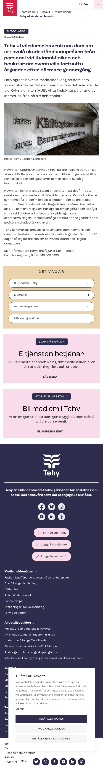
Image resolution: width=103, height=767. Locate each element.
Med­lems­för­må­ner (19, 571)
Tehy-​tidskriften (15, 613)
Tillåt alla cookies (51, 719)
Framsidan (27, 12)
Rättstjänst (12, 589)
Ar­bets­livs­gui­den (17, 623)
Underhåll (10, 762)
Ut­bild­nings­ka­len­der (28, 318)
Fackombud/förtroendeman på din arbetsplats (36, 577)
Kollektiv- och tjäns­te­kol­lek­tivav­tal (27, 629)
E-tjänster (21, 296)
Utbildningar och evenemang (24, 607)
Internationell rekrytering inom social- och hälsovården (43, 658)
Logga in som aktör (54, 556)
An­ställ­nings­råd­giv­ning (20, 583)
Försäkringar (13, 601)
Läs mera (50, 377)
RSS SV (9, 757)
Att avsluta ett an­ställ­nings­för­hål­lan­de (30, 646)
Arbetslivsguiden (26, 306)
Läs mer (19, 708)
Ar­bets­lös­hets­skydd (18, 595)
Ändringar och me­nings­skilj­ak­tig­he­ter (31, 652)
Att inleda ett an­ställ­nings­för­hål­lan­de (29, 634)
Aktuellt (44, 12)
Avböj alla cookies (51, 728)
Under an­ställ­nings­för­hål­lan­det (25, 640)
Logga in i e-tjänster (54, 544)
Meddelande (63, 12)
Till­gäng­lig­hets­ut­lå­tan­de (19, 753)
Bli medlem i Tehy (26, 283)
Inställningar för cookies (51, 738)
